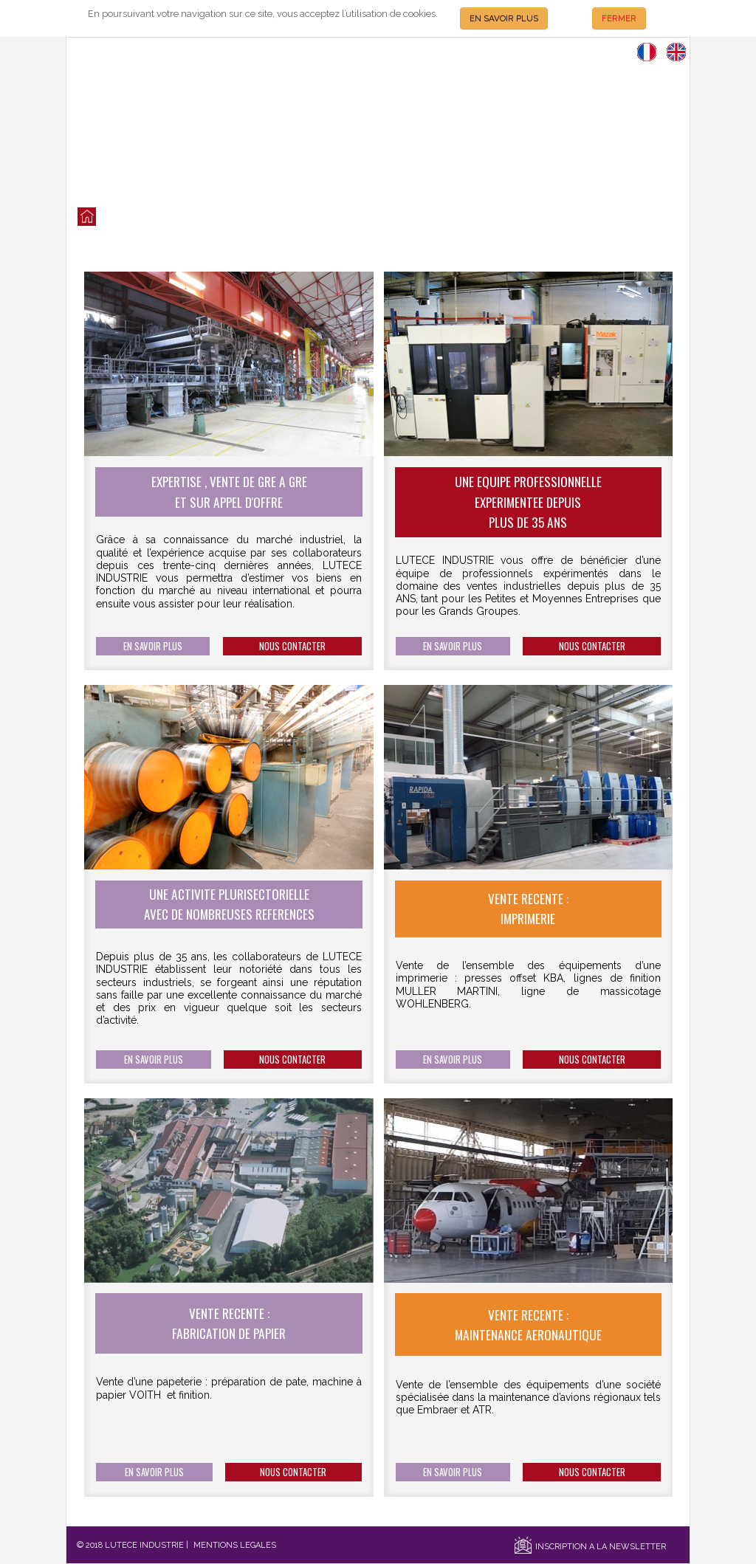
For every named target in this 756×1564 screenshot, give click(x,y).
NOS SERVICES (277, 217)
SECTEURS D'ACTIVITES (430, 217)
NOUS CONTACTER (292, 646)
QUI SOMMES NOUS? (202, 217)
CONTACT (501, 217)
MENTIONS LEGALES (234, 1545)
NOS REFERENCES (346, 217)
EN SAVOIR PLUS (504, 18)
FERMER (619, 18)
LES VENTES (132, 217)
